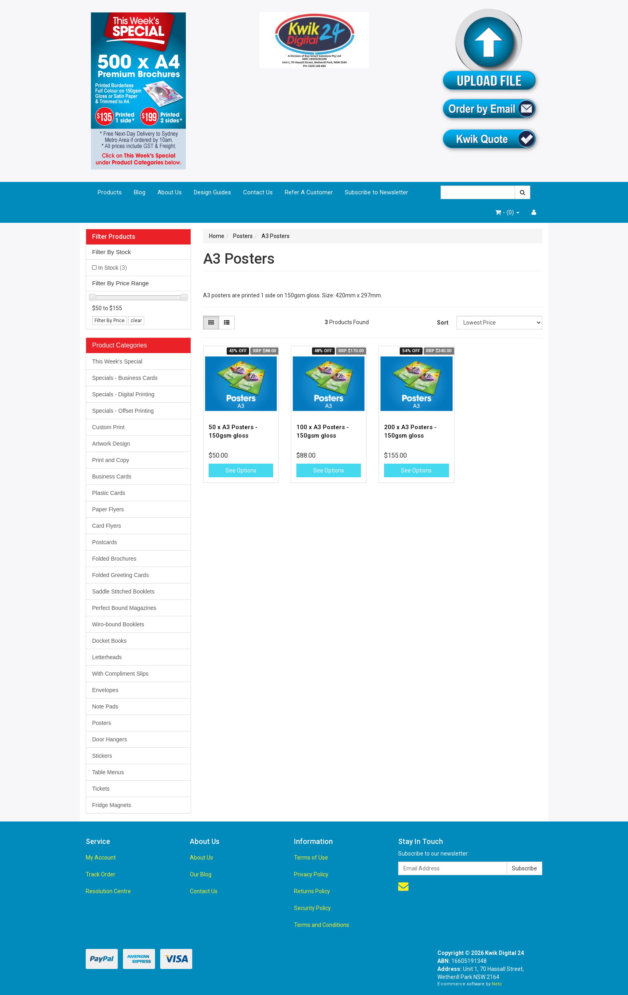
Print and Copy (110, 460)
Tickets (101, 788)
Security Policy (312, 908)
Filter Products (113, 236)
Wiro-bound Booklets (118, 624)
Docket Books (109, 641)
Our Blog (200, 874)
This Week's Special (117, 361)
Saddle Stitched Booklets (123, 591)
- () (507, 212)
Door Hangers (109, 739)
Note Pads (105, 706)
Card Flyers (106, 526)
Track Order (100, 874)
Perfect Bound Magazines (124, 608)
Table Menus (108, 772)
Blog (139, 192)
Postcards (104, 542)
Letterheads (107, 657)
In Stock (112, 267)
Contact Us (258, 192)
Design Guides (212, 192)
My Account (101, 857)
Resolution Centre (108, 891)
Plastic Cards (108, 493)
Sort (443, 322)
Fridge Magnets (111, 805)
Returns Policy (312, 891)
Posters (101, 723)
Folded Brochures (114, 558)
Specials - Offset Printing (123, 411)
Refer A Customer (309, 192)
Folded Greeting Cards (120, 575)
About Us (169, 192)
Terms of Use (311, 857)
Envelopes (105, 690)
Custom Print (108, 427)
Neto (497, 984)
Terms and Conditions (321, 925)
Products (110, 192)
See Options (240, 470)
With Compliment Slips (120, 673)
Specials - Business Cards (124, 378)
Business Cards (111, 476)
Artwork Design (111, 443)
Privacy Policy (311, 874)
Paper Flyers (108, 509)
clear (136, 320)
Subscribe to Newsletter (376, 192)
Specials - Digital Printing (123, 394)
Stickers (102, 756)
